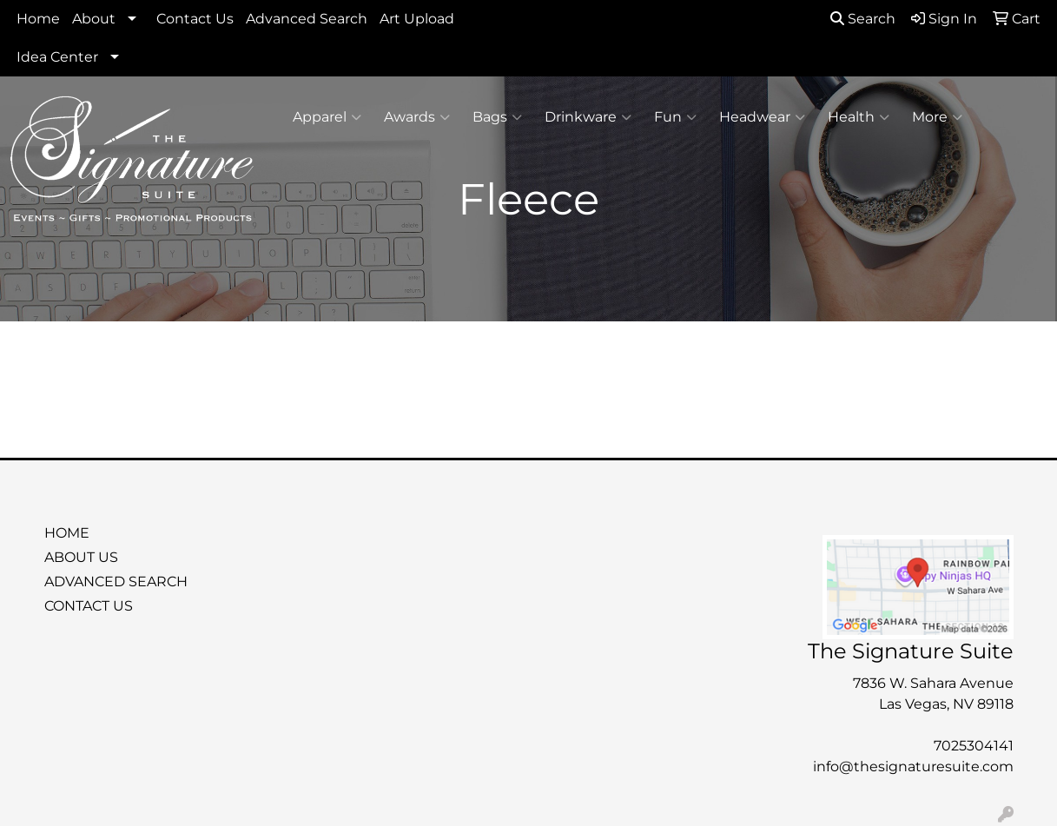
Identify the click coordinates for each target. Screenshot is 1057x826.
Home (38, 18)
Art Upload (417, 18)
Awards (417, 117)
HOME (66, 533)
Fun (675, 117)
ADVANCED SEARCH (116, 581)
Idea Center (57, 57)
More (937, 117)
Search (862, 18)
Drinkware (588, 117)
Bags (497, 117)
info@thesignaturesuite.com (913, 766)
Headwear (762, 117)
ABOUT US (81, 557)
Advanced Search (306, 18)
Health (858, 117)
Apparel (327, 117)
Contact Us (195, 18)
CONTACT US (88, 606)
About (94, 18)
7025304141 (974, 745)
